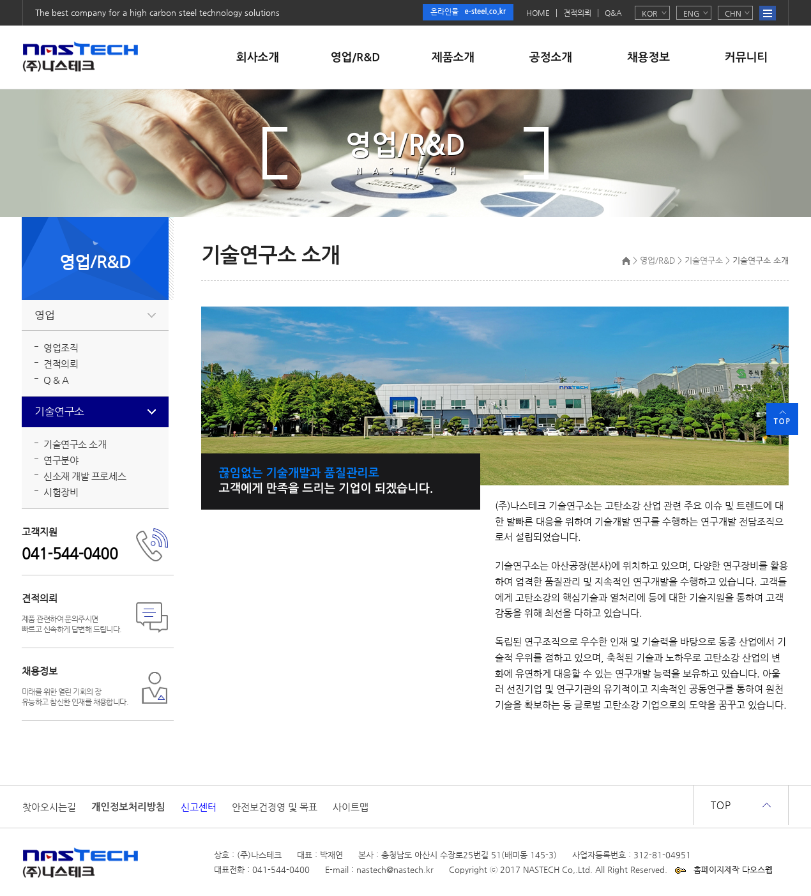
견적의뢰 (577, 13)
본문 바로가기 (0, 0)
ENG (691, 13)
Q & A (56, 379)
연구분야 (60, 460)
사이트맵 (350, 807)
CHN (733, 13)
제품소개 (453, 57)
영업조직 (60, 347)
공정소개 (550, 57)
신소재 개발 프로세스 (84, 476)
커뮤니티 (746, 57)
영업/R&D (356, 57)
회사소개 (257, 57)
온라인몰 (468, 11)
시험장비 (60, 492)
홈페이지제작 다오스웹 (733, 869)
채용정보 (648, 57)
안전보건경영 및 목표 (274, 807)
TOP (782, 421)
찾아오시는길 (49, 807)
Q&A (613, 13)
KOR (649, 13)
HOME (538, 13)
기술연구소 (59, 412)
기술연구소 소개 (74, 444)
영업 (44, 315)
